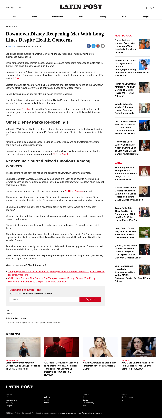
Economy (102, 17)
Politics (34, 17)
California (9, 314)
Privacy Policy (88, 403)
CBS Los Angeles (61, 154)
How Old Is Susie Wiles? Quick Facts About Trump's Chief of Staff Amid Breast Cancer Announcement (126, 148)
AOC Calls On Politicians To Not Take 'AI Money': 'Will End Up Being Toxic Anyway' (138, 366)
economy (9, 403)
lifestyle (9, 405)
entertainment (11, 400)
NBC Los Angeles (74, 191)
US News (14, 26)
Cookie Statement (95, 413)
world (46, 400)
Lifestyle (145, 17)
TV (45, 360)
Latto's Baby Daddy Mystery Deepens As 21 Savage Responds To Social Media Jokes (23, 366)
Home (8, 26)
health (46, 403)
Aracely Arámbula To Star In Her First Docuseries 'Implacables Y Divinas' (99, 366)
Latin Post (81, 6)
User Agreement (67, 413)
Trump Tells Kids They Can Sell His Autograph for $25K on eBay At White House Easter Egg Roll (126, 214)
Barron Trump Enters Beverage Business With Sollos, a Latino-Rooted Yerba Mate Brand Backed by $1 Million (129, 194)
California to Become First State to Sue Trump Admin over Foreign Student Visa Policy (51, 278)
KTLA (16, 78)
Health (124, 17)
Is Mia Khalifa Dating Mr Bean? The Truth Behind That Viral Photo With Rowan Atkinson (125, 90)
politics (47, 397)
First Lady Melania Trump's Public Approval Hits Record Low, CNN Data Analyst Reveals (126, 173)
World (81, 17)
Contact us (87, 400)
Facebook (129, 397)
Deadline (26, 109)
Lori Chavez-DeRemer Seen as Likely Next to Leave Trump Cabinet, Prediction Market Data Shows (126, 127)
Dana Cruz (12, 46)
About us (86, 397)
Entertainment (57, 17)
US (14, 17)
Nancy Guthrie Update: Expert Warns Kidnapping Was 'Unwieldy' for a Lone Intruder (126, 46)
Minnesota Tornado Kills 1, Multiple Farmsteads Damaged (37, 281)
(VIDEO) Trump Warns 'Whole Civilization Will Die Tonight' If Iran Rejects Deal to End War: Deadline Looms (128, 251)
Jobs (85, 405)
